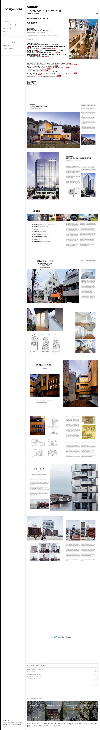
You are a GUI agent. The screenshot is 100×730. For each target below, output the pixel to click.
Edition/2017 (32, 7)
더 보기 (96, 699)
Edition (5, 38)
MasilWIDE (6, 45)
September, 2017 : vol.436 (34, 674)
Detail (4, 34)
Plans (5, 31)
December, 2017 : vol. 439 (34, 669)
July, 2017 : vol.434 (32, 678)
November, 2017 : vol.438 (44, 10)
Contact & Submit (8, 48)
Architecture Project (9, 25)
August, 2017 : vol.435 (33, 676)
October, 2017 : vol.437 (33, 672)
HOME (5, 21)
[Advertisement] (62, 637)
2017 (34, 665)
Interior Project (8, 28)
